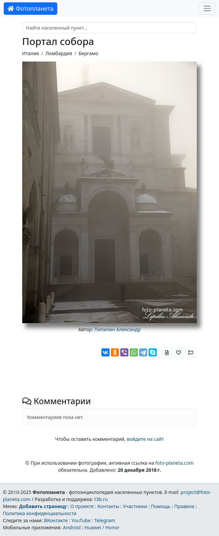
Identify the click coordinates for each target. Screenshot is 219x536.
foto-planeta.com (174, 463)
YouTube (81, 520)
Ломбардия (58, 53)
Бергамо (88, 53)
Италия (30, 53)
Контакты (108, 506)
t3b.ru (101, 499)
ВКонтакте (56, 520)
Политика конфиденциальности (39, 513)
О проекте (82, 506)
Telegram (104, 520)
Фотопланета (30, 8)
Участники (135, 506)
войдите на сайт (145, 439)
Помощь (160, 506)
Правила (184, 506)
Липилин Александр (117, 329)
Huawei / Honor (101, 527)
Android (72, 527)
